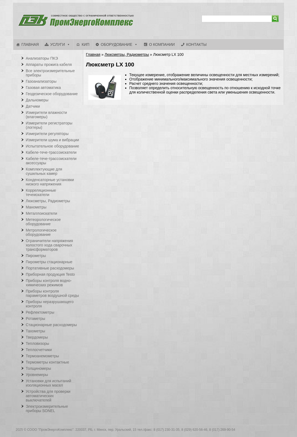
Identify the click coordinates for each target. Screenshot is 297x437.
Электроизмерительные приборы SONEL (47, 408)
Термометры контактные (47, 362)
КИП (85, 44)
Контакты (196, 44)
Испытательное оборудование (52, 146)
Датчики (33, 106)
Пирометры (36, 255)
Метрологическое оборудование (41, 232)
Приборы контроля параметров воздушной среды (52, 293)
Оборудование (116, 44)
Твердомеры (37, 337)
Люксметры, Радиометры (127, 54)
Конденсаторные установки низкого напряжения (50, 182)
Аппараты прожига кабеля (49, 64)
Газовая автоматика (43, 87)
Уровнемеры (37, 374)
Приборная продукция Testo (50, 274)
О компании (162, 44)
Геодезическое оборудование (52, 94)
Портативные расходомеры (50, 268)
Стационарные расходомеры (51, 325)
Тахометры (35, 331)
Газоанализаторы (41, 81)
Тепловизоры (37, 343)
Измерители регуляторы (47, 133)
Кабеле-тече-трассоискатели (51, 152)
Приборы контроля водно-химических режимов (49, 282)
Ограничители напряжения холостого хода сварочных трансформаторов (49, 245)
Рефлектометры (40, 312)
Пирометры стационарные (49, 262)
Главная (30, 44)
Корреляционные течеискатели (41, 192)
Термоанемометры (42, 356)
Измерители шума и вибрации (52, 140)
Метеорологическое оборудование (43, 221)
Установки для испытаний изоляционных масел (48, 383)
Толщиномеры (38, 368)
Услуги (57, 44)
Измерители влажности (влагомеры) (46, 114)
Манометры (36, 207)
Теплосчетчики (39, 350)
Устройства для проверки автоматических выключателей (48, 395)
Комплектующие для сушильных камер (44, 171)
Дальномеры (37, 100)
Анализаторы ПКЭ (42, 58)
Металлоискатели (41, 213)
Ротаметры (35, 318)
